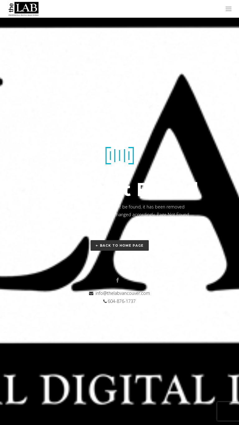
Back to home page (119, 246)
